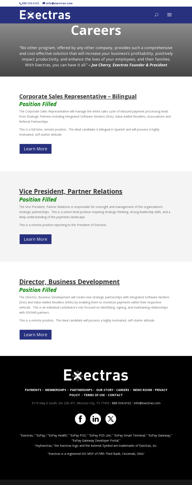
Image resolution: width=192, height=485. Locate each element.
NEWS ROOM (142, 390)
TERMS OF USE (94, 395)
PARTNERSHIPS (81, 390)
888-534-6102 (121, 403)
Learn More (35, 149)
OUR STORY (104, 390)
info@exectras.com (146, 403)
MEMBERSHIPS (55, 390)
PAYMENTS (33, 390)
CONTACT (115, 395)
